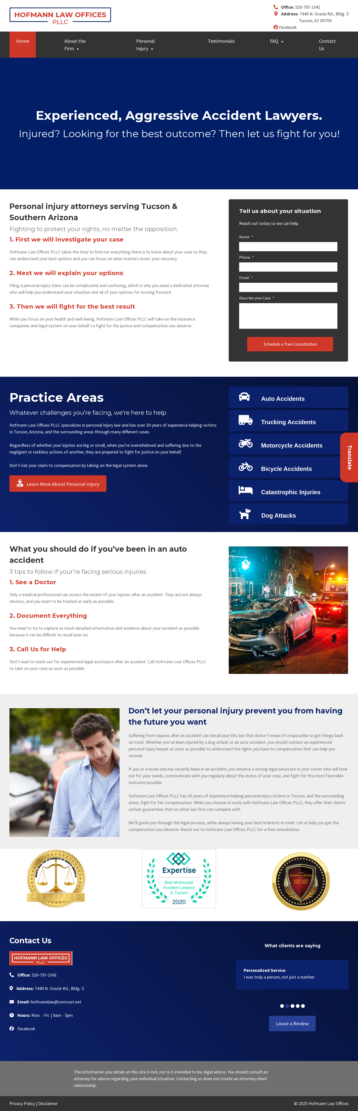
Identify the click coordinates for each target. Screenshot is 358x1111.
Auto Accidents (272, 396)
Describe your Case (256, 297)
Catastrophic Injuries (279, 490)
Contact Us (327, 44)
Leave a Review (292, 1023)
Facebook (285, 27)
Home (22, 41)
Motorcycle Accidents (281, 443)
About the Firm (75, 44)
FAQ (274, 41)
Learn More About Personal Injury (58, 483)
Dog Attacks (267, 513)
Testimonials (221, 41)
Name (246, 236)
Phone (246, 257)
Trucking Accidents (277, 420)
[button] (282, 1006)
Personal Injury (145, 44)
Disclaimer (48, 1103)
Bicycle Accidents (275, 466)
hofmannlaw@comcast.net (56, 1002)
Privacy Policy (22, 1103)
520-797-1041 (307, 7)
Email (246, 277)
